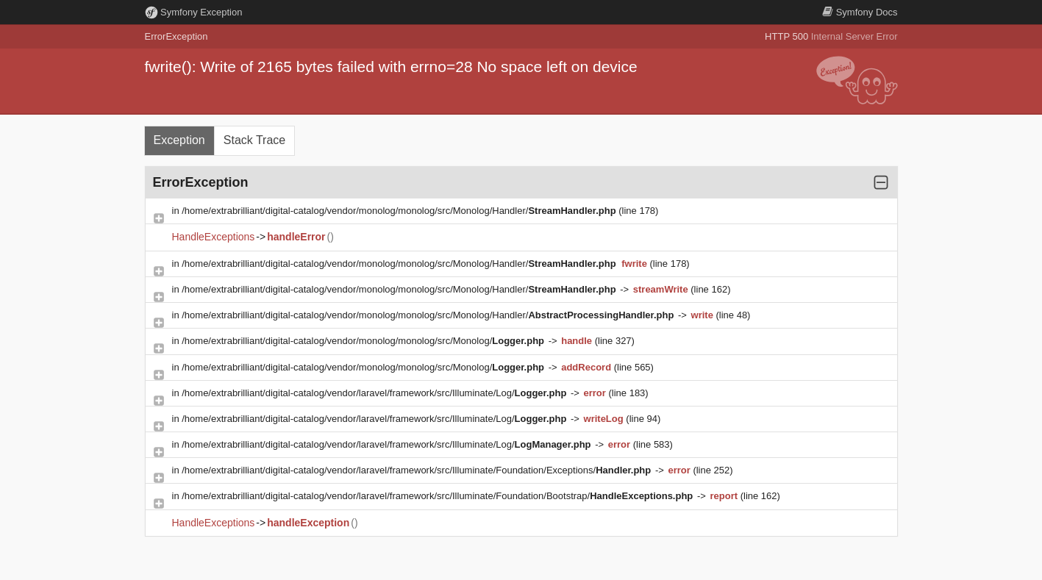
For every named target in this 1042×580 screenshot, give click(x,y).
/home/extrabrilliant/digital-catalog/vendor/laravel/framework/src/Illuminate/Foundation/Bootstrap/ (439, 495)
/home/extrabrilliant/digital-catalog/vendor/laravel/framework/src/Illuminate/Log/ (375, 392)
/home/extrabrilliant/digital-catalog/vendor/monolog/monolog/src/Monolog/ (364, 340)
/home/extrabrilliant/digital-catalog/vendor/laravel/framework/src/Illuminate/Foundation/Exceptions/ (418, 470)
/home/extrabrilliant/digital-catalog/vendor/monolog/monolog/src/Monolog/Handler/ (400, 210)
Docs (859, 12)
